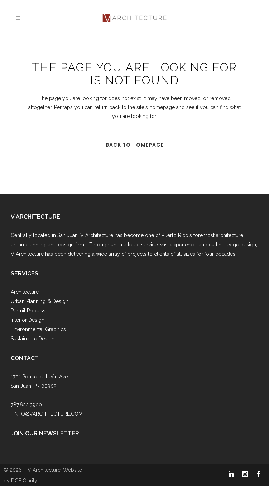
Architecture (25, 292)
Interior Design (27, 320)
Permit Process (28, 310)
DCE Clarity (24, 480)
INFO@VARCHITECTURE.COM (48, 414)
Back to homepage (135, 144)
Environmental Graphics (38, 329)
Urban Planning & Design (39, 301)
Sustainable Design (32, 338)
